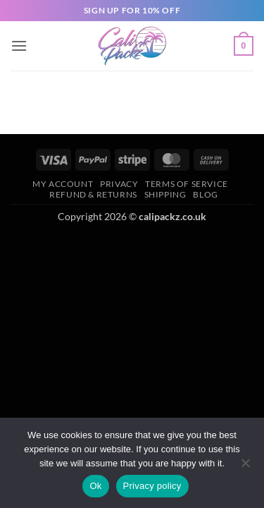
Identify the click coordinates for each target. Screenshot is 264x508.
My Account (62, 184)
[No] (245, 467)
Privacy (119, 184)
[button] (19, 45)
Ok (95, 485)
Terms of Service (186, 184)
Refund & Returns (93, 194)
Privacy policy (152, 485)
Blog (205, 194)
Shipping (165, 194)
